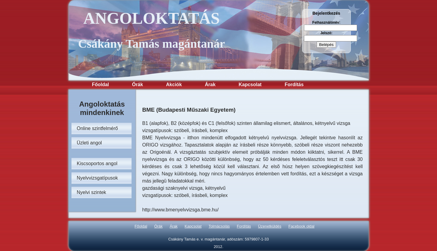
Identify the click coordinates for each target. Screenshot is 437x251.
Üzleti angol (89, 142)
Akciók (174, 84)
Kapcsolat (249, 84)
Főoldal (100, 84)
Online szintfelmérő (97, 128)
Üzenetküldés (269, 226)
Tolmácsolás (219, 226)
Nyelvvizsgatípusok (97, 177)
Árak (210, 84)
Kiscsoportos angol (97, 163)
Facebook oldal (301, 226)
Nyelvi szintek (91, 192)
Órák (137, 84)
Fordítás (294, 84)
